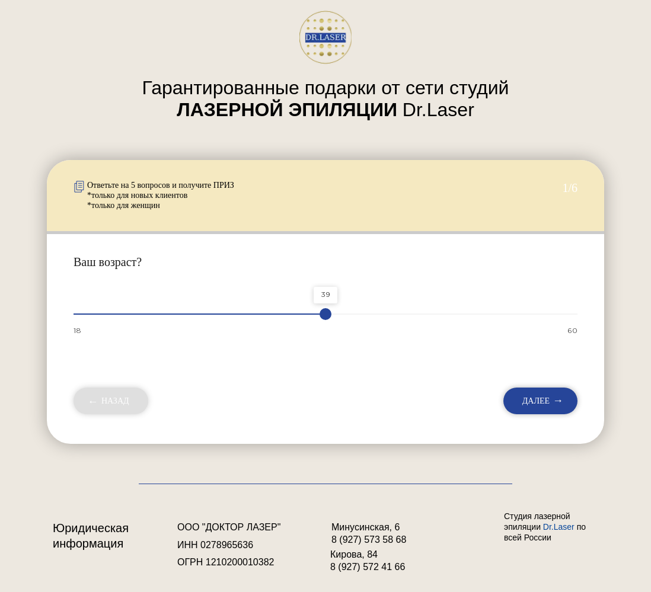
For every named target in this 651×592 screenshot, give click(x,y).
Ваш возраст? (108, 261)
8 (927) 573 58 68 (368, 540)
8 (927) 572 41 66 (367, 567)
